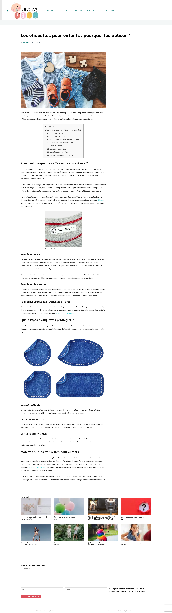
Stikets (100, 200)
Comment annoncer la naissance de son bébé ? (68, 518)
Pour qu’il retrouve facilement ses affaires (65, 139)
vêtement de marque (37, 467)
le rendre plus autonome (65, 313)
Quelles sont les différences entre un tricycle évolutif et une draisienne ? (103, 544)
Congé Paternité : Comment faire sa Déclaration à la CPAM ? (33, 544)
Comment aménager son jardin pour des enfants (68, 544)
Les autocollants (56, 146)
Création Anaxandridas (137, 611)
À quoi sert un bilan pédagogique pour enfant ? (134, 544)
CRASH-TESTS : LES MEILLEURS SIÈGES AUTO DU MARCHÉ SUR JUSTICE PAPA (101, 518)
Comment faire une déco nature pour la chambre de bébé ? (34, 518)
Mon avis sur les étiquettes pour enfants (61, 155)
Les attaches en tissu (58, 149)
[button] (7, 11)
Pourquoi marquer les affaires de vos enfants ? (63, 130)
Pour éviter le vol (56, 133)
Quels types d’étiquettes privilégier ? (60, 143)
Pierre (26, 43)
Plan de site (112, 611)
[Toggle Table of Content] (78, 126)
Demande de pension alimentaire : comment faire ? (136, 518)
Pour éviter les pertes (58, 136)
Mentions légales (123, 611)
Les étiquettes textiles (59, 152)
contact (104, 611)
